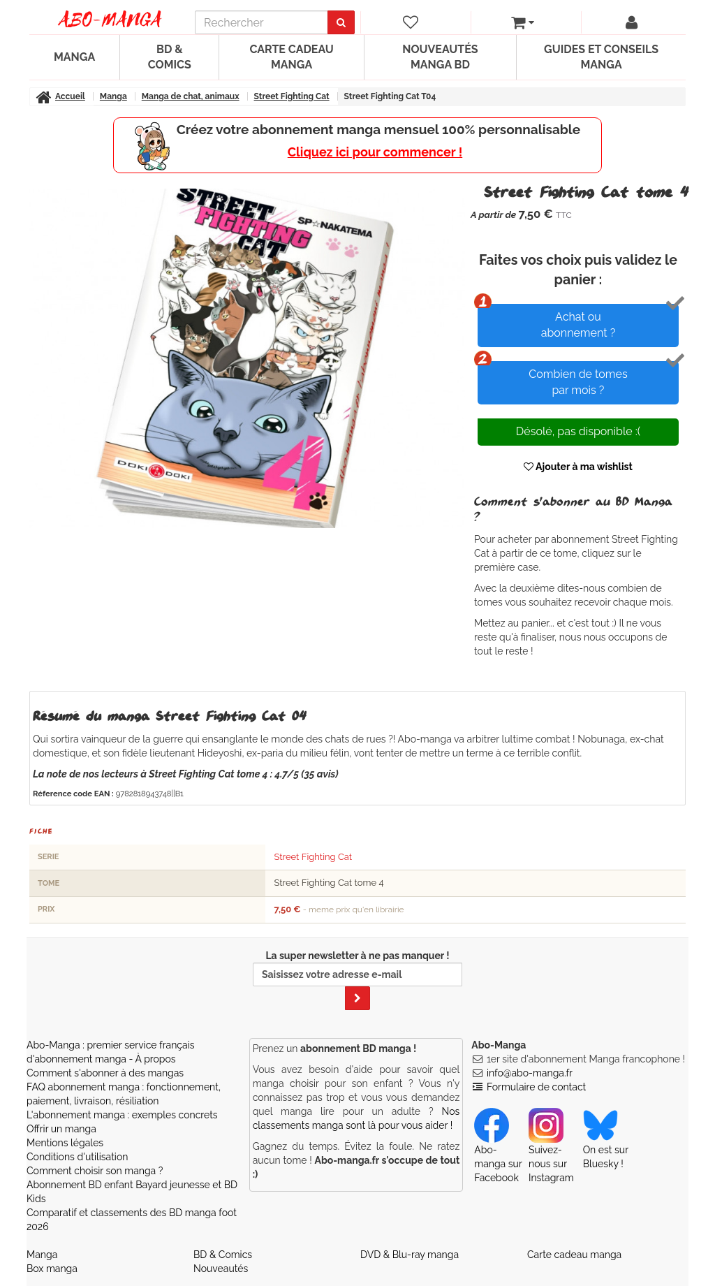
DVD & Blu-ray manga (409, 1254)
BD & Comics (169, 57)
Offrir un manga (61, 1128)
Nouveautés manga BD (440, 57)
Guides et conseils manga (601, 57)
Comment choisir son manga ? (95, 1170)
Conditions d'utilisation (77, 1156)
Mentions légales (65, 1142)
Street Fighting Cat (313, 857)
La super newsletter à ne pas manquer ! (357, 980)
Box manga (52, 1268)
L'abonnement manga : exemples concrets (122, 1114)
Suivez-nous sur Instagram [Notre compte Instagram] (551, 1150)
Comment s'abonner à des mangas (105, 1073)
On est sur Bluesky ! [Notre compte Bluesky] (605, 1143)
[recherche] (261, 22)
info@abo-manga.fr (530, 1073)
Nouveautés (220, 1268)
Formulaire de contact (536, 1087)
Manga (74, 57)
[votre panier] (523, 22)
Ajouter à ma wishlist (578, 466)
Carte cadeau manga (291, 57)
